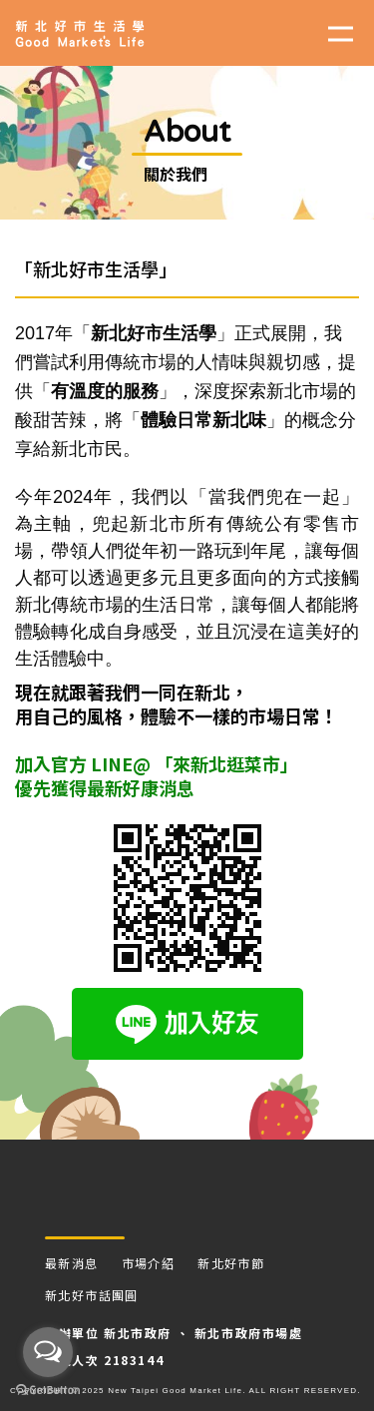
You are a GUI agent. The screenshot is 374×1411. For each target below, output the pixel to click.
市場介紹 (149, 1262)
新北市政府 (138, 1332)
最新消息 (72, 1262)
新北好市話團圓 (92, 1294)
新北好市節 (230, 1262)
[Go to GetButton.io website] (48, 1390)
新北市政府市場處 (248, 1332)
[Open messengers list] (48, 1352)
